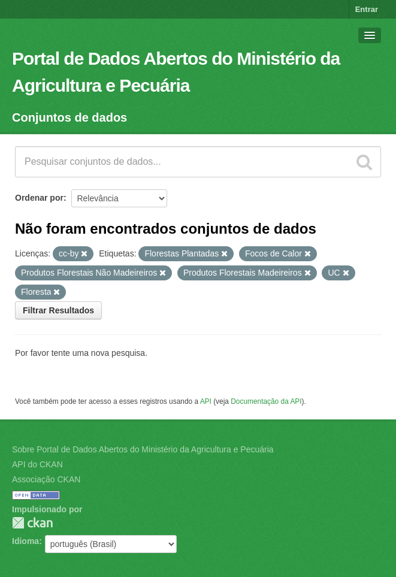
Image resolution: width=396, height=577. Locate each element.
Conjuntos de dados (69, 117)
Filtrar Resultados (58, 310)
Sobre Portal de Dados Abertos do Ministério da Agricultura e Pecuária (143, 449)
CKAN (32, 522)
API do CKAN (37, 464)
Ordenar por (39, 198)
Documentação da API (266, 401)
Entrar (366, 9)
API (205, 401)
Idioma (25, 541)
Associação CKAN (46, 479)
